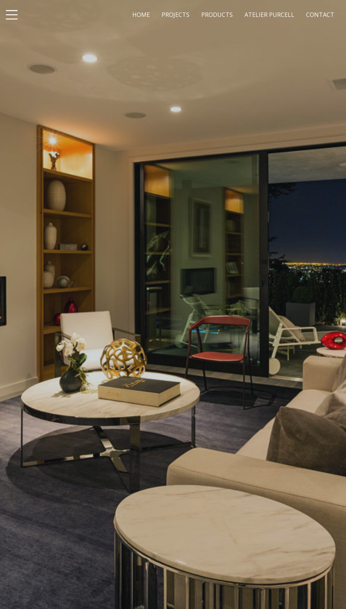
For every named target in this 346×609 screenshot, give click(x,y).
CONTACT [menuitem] (320, 15)
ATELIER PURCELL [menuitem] (269, 15)
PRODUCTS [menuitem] (217, 15)
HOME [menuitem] (141, 15)
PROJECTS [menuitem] (175, 15)
